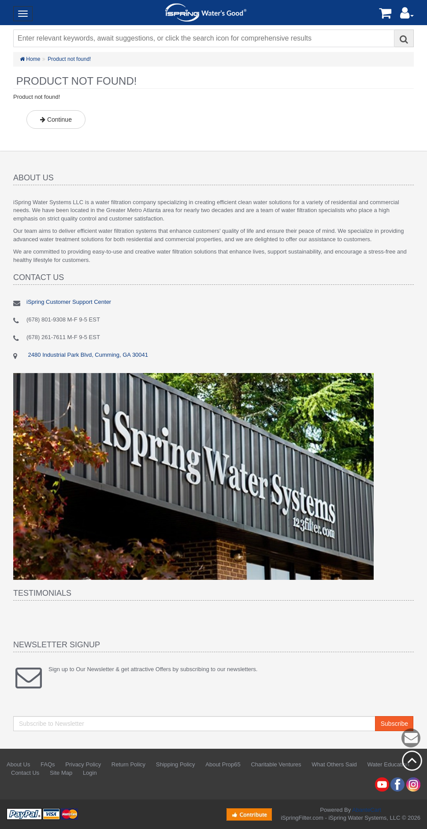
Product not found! (69, 59)
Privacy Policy (83, 764)
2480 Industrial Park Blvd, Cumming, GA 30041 (87, 354)
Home (30, 59)
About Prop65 (223, 764)
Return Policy (128, 764)
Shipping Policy (175, 764)
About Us (18, 764)
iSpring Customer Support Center (68, 302)
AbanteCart (366, 810)
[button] (407, 15)
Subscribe (394, 723)
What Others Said (334, 764)
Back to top (412, 760)
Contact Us (25, 772)
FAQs (48, 764)
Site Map (61, 772)
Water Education (388, 764)
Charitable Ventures (276, 764)
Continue (56, 119)
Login (90, 772)
